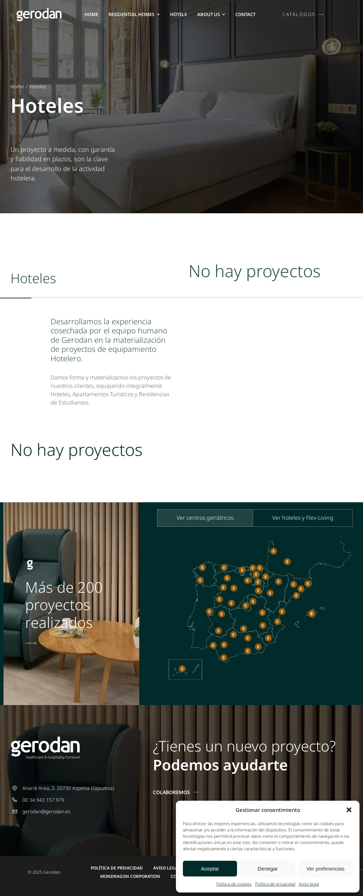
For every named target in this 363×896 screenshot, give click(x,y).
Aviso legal (309, 884)
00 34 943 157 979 (43, 800)
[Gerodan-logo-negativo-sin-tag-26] (39, 10)
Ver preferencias (325, 869)
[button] (349, 809)
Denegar (268, 869)
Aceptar (210, 869)
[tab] (205, 517)
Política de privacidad (275, 884)
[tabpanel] (253, 614)
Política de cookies (234, 884)
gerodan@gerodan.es (46, 811)
